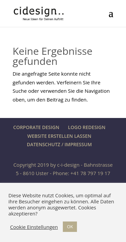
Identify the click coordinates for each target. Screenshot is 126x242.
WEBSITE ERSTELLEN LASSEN (59, 136)
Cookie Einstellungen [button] (34, 227)
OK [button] (70, 227)
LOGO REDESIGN (86, 127)
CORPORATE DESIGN (36, 127)
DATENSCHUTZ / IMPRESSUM (59, 144)
